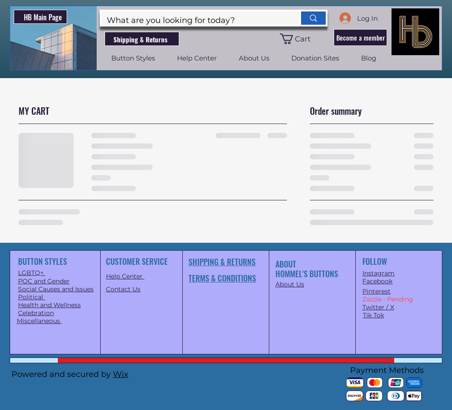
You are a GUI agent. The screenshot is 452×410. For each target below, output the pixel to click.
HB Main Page (43, 17)
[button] (300, 39)
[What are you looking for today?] (194, 20)
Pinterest (376, 291)
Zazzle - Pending (387, 299)
